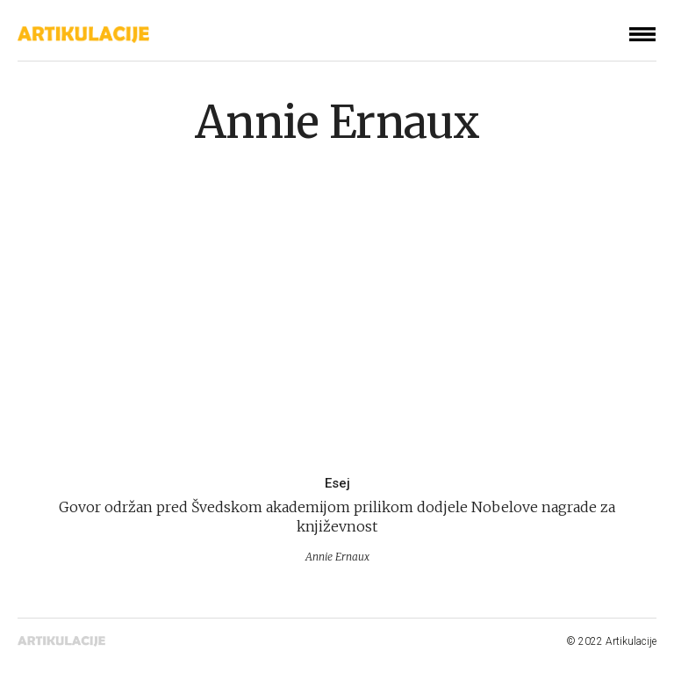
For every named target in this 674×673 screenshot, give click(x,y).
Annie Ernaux (337, 122)
